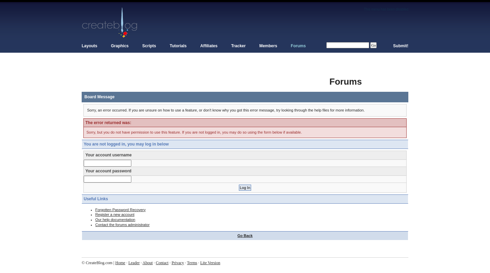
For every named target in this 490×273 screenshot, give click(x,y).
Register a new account (114, 214)
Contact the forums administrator (122, 225)
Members (268, 46)
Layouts (89, 46)
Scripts (149, 46)
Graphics (120, 46)
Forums (298, 46)
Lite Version (210, 262)
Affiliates (209, 46)
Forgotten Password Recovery (120, 210)
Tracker (238, 46)
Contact (162, 262)
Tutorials (178, 46)
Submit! (400, 46)
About (148, 262)
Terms (192, 262)
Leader (134, 262)
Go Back (245, 236)
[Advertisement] (205, 78)
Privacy (178, 262)
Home (120, 262)
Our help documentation (115, 220)
